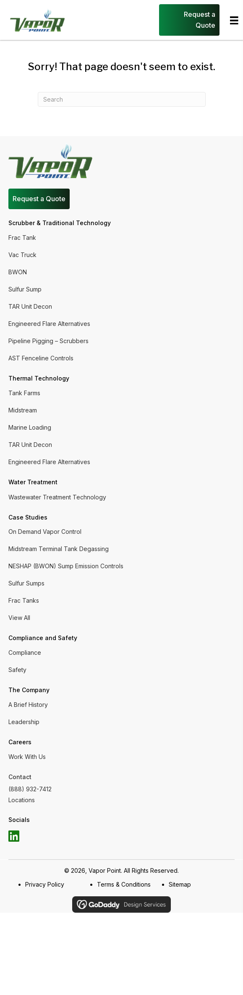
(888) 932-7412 (30, 789)
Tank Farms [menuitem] (24, 392)
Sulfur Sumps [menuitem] (26, 583)
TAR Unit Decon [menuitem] (30, 306)
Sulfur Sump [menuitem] (25, 289)
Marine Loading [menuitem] (29, 427)
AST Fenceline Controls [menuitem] (40, 358)
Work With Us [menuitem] (27, 756)
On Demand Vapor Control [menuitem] (44, 531)
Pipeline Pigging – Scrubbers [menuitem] (48, 340)
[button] (13, 836)
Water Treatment (32, 482)
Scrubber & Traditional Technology (59, 222)
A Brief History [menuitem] (28, 704)
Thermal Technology (38, 378)
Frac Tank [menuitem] (22, 237)
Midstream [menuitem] (22, 410)
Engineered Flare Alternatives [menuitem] (49, 323)
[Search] (122, 99)
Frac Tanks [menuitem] (23, 600)
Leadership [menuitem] (23, 721)
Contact (19, 776)
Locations (21, 799)
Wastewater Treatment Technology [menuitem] (57, 497)
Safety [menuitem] (17, 669)
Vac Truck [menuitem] (22, 254)
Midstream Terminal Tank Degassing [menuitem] (58, 548)
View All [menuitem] (19, 617)
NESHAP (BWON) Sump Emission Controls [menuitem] (65, 566)
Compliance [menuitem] (24, 652)
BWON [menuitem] (17, 272)
